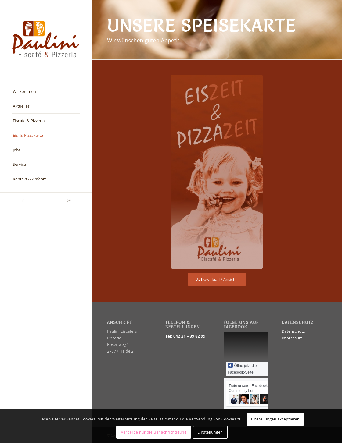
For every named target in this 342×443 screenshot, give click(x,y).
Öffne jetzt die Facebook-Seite (242, 368)
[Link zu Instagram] (69, 200)
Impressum (292, 338)
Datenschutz (293, 331)
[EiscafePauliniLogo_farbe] (45, 39)
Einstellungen (210, 432)
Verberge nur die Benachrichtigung (153, 432)
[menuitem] (46, 91)
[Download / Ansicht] (217, 279)
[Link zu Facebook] (23, 200)
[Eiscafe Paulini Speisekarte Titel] (217, 172)
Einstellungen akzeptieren (275, 419)
